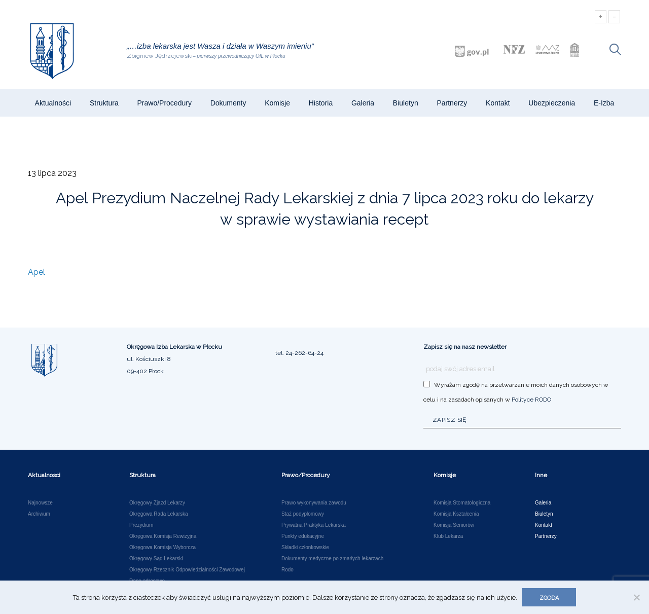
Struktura (104, 102)
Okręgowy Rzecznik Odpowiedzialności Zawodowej (187, 569)
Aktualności (53, 102)
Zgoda (549, 598)
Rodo (287, 569)
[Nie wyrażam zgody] (636, 597)
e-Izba (604, 102)
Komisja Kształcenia (456, 514)
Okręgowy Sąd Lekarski (156, 558)
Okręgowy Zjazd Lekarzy (157, 502)
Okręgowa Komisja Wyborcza (162, 547)
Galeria (362, 102)
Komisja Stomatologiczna (462, 502)
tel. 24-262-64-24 (299, 352)
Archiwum (39, 514)
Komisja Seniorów (454, 525)
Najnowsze (40, 502)
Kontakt (498, 102)
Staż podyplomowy (302, 514)
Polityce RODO (531, 399)
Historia (321, 102)
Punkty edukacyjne (302, 536)
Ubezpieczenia (551, 102)
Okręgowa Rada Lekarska (158, 514)
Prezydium (141, 525)
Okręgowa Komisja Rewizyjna (162, 536)
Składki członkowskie (305, 547)
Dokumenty (228, 102)
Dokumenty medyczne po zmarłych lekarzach (332, 558)
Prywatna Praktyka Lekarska (313, 525)
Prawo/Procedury (164, 102)
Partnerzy (452, 102)
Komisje (277, 102)
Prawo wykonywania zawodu (313, 502)
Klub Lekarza (448, 536)
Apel (36, 272)
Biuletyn (405, 102)
